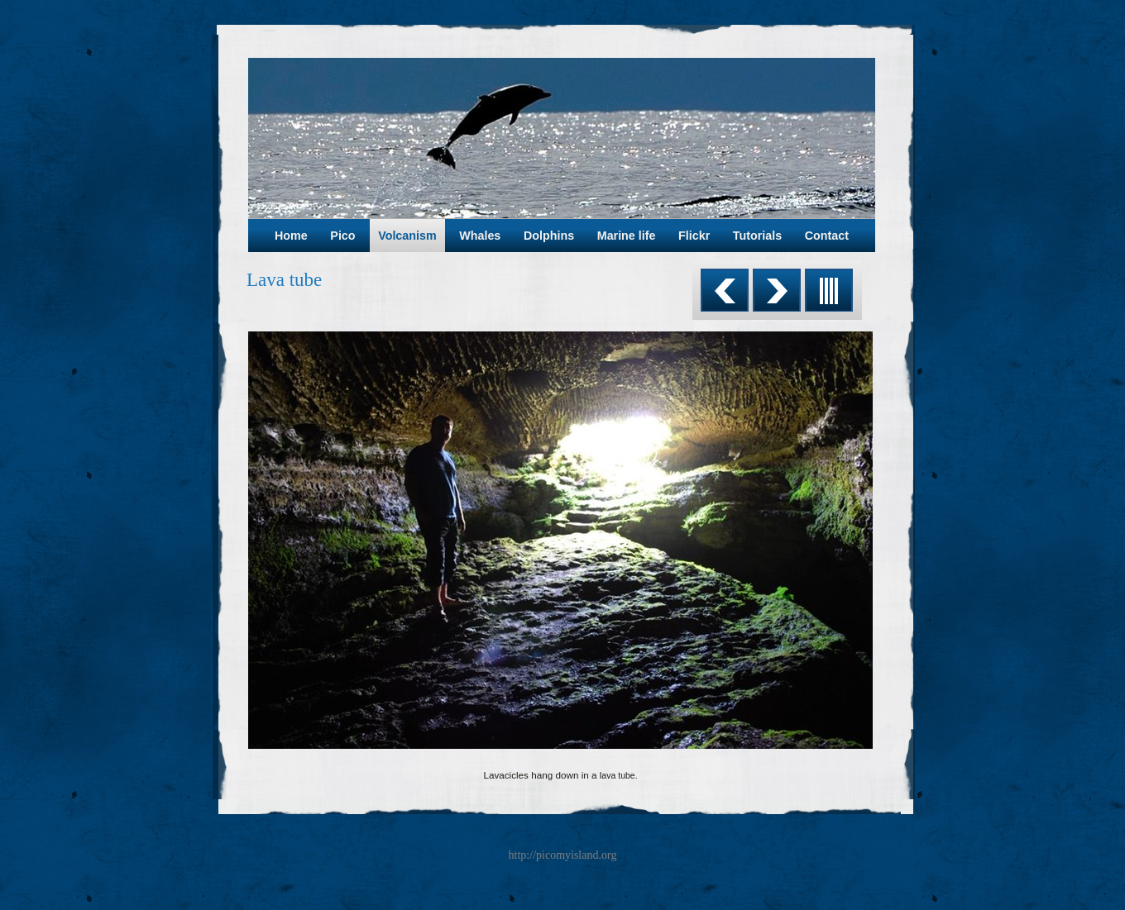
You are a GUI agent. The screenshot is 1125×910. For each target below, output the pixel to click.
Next (777, 290)
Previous (724, 290)
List (829, 290)
